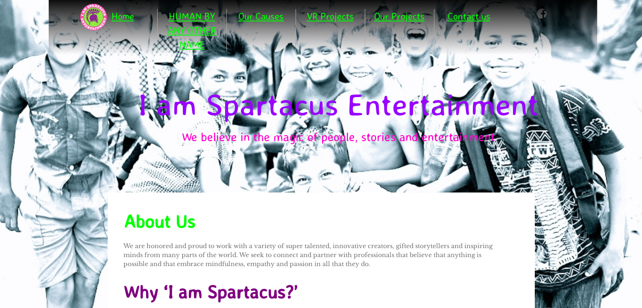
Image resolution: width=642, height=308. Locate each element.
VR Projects (330, 16)
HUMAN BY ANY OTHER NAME (192, 30)
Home (122, 16)
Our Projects (399, 16)
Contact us (469, 16)
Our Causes (261, 16)
